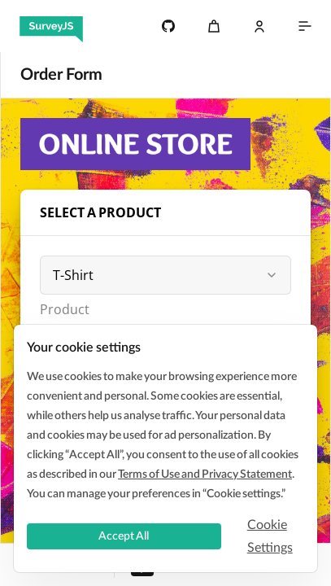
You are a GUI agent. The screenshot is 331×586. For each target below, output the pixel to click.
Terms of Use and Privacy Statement (205, 474)
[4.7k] (168, 26)
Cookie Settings (270, 536)
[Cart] (213, 26)
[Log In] (259, 26)
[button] (271, 275)
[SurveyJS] (51, 26)
